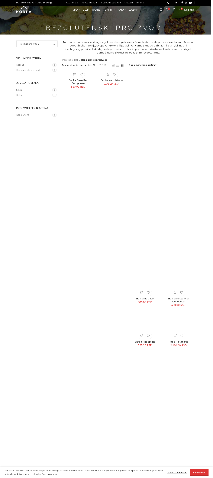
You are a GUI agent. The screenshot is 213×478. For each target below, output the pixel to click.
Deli (76, 60)
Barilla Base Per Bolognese (77, 82)
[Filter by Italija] (34, 95)
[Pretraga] (161, 13)
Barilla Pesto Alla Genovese (178, 300)
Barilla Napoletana (111, 80)
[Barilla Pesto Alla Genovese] (178, 184)
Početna (66, 60)
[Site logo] (28, 13)
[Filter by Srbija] (34, 90)
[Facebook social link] (182, 3)
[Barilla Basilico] (145, 184)
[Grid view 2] (113, 65)
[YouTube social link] (190, 3)
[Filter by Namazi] (34, 65)
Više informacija (177, 472)
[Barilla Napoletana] (112, 75)
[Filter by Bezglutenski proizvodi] (34, 70)
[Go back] (42, 28)
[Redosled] (144, 65)
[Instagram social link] (186, 3)
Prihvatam (199, 472)
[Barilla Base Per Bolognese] (78, 75)
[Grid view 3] (117, 65)
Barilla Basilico (145, 298)
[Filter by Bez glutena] (34, 115)
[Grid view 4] (122, 65)
